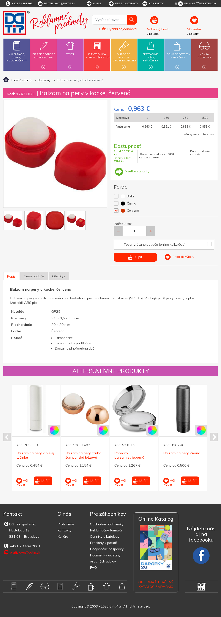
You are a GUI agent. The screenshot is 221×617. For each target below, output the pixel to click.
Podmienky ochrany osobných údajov (105, 558)
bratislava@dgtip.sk (56, 4)
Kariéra (62, 536)
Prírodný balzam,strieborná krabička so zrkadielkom (134, 457)
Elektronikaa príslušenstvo (98, 53)
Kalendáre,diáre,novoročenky (16, 50)
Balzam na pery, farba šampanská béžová (83, 455)
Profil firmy (65, 524)
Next (214, 437)
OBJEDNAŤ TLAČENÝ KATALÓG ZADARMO (155, 584)
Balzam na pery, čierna (181, 453)
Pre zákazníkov (123, 4)
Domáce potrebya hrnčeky (178, 53)
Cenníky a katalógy (105, 536)
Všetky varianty (132, 171)
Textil (70, 51)
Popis (11, 276)
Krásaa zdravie (204, 53)
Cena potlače (34, 276)
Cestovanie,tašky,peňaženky (150, 54)
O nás (93, 4)
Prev (7, 437)
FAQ (93, 567)
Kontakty (153, 4)
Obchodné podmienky (107, 524)
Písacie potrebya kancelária (43, 53)
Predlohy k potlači (103, 542)
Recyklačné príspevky (107, 549)
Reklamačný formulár (106, 530)
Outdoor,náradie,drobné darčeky (124, 54)
